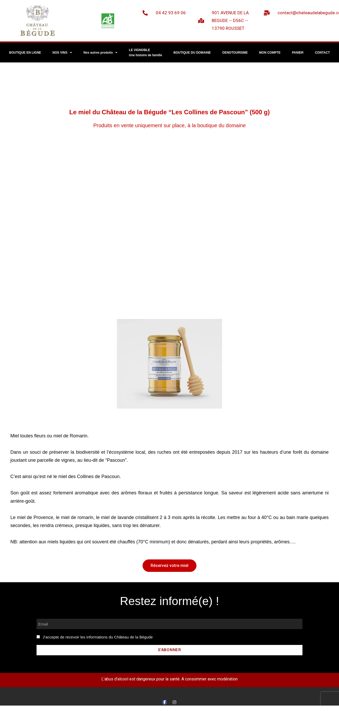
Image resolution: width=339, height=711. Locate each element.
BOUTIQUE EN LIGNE (25, 52)
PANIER (297, 52)
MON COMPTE (270, 52)
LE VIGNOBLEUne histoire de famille (145, 52)
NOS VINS (62, 52)
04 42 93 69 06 (171, 12)
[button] (169, 565)
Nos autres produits (100, 52)
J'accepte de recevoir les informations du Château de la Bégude (98, 637)
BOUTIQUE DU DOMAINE (192, 52)
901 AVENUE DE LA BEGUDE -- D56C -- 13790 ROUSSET (230, 20)
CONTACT (322, 52)
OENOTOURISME (235, 52)
